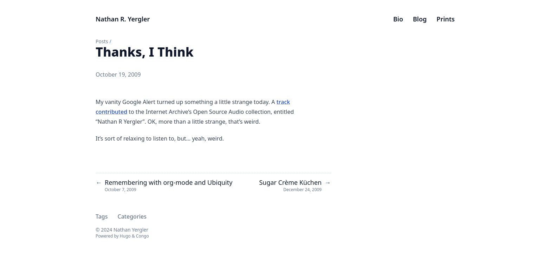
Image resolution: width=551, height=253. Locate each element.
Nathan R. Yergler (123, 19)
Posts (102, 41)
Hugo (125, 236)
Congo (142, 236)
